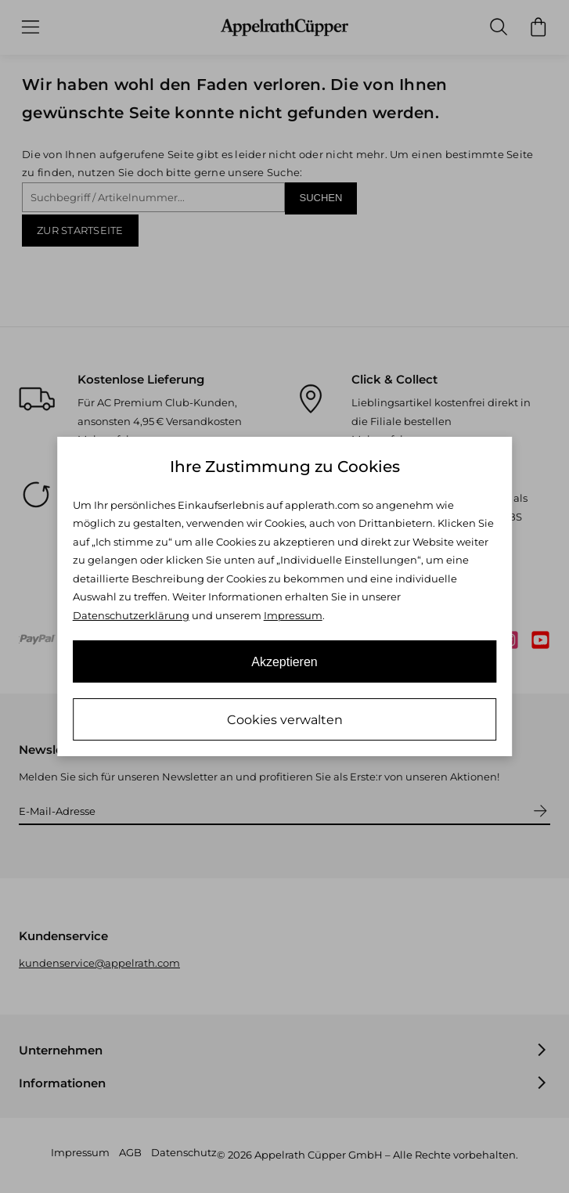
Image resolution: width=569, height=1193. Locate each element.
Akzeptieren (284, 662)
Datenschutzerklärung (131, 615)
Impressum (293, 615)
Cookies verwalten (285, 719)
